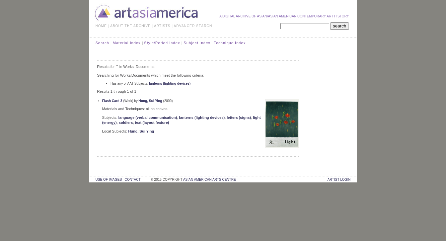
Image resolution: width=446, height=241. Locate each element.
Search (102, 43)
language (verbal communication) (147, 117)
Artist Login (339, 179)
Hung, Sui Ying (150, 101)
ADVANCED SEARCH (193, 26)
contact (132, 179)
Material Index (127, 43)
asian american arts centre (209, 179)
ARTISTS (162, 26)
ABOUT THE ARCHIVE (130, 26)
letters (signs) (239, 117)
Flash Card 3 (112, 101)
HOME (101, 26)
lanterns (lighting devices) (170, 83)
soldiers (126, 122)
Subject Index (196, 43)
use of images (108, 179)
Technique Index (230, 43)
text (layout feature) (152, 122)
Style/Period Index (162, 43)
